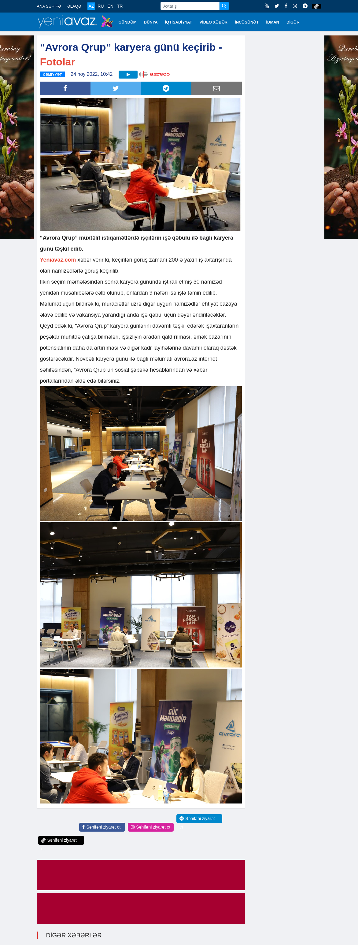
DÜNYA (151, 22)
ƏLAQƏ (74, 6)
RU (101, 6)
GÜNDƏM (128, 22)
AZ (91, 6)
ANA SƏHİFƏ (49, 6)
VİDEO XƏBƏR (214, 22)
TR (120, 6)
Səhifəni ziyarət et (101, 827)
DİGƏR (293, 22)
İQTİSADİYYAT (178, 22)
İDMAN (272, 22)
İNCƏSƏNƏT (247, 22)
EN (110, 6)
